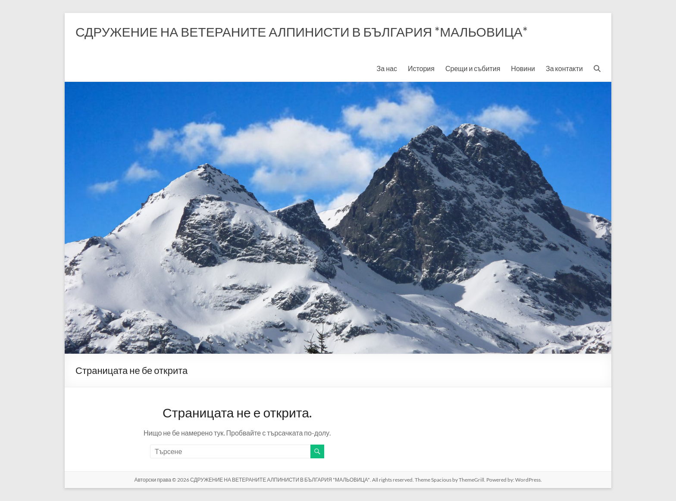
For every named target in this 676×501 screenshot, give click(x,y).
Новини (523, 68)
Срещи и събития (472, 68)
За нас (387, 68)
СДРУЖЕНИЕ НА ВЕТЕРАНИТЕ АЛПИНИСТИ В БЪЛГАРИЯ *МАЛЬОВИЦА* (301, 31)
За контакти (564, 68)
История (421, 68)
